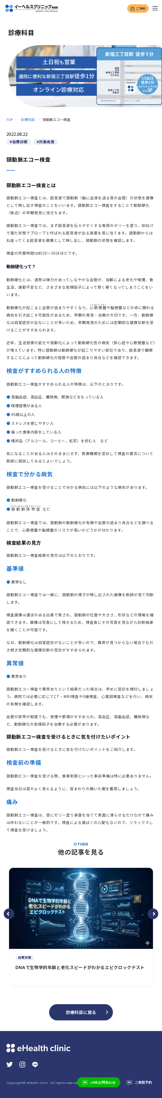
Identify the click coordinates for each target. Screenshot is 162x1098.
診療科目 (28, 119)
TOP (9, 119)
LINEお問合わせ (99, 1082)
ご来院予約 (139, 1082)
